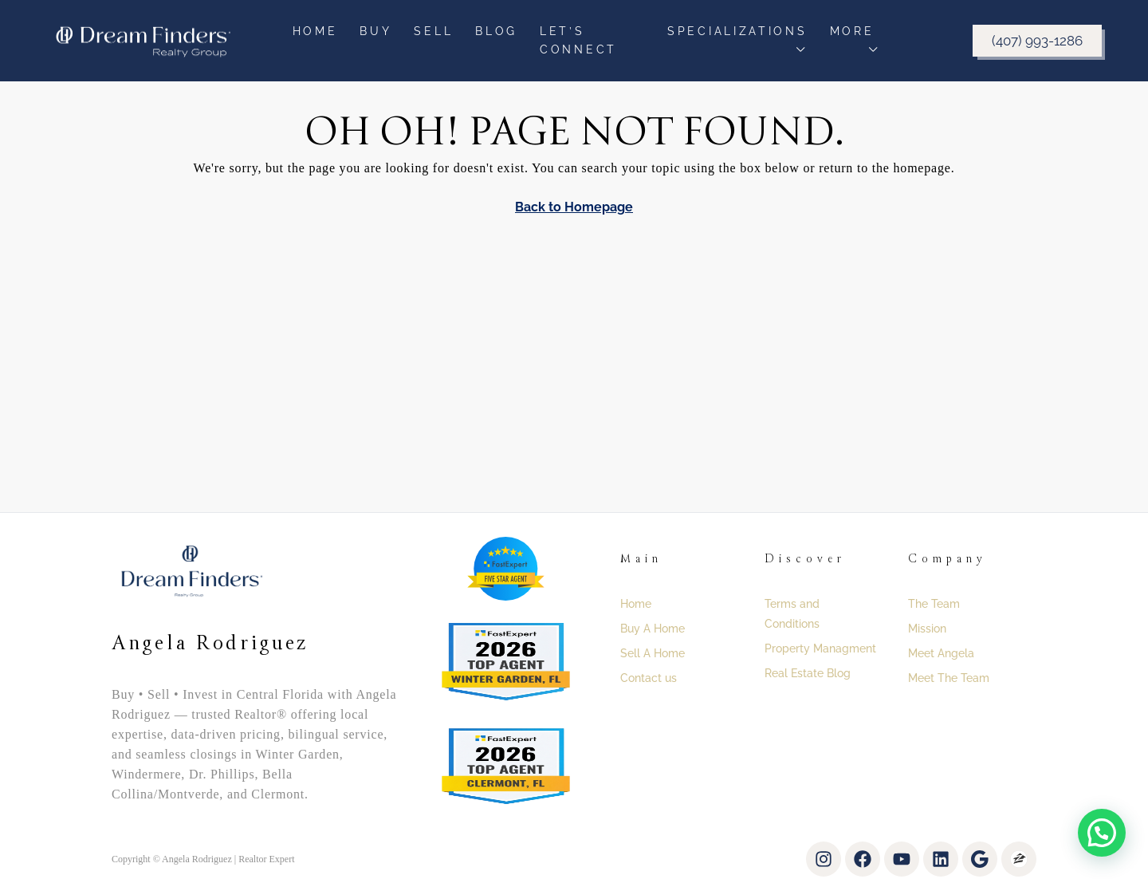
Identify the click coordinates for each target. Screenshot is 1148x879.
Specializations (737, 31)
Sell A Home (652, 653)
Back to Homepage (574, 207)
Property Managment (820, 648)
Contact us (648, 678)
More (852, 31)
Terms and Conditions (792, 613)
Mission (927, 628)
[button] (1102, 833)
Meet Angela (941, 653)
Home (315, 31)
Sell (433, 31)
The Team (934, 603)
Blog (496, 31)
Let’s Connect (578, 40)
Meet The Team (948, 678)
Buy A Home (652, 628)
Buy (375, 31)
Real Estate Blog (808, 673)
